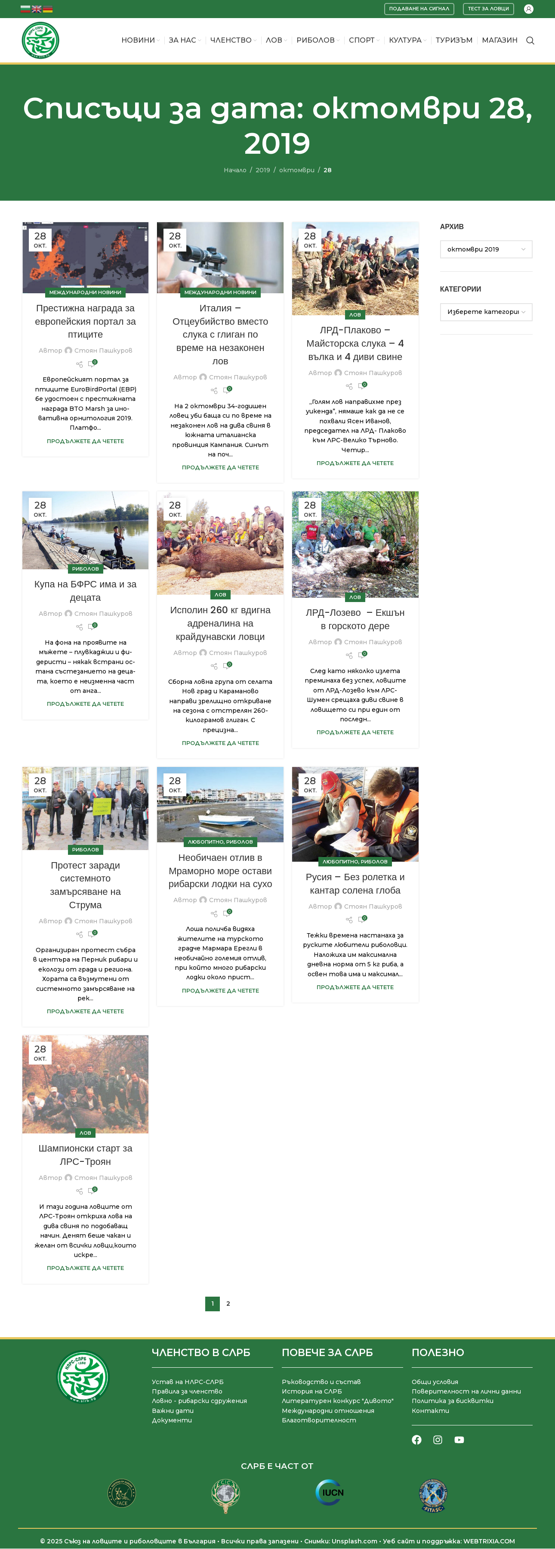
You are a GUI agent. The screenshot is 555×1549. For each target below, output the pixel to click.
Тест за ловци (488, 9)
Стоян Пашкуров (103, 351)
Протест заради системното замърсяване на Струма (85, 885)
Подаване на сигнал (419, 9)
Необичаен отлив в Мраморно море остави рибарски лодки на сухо (220, 871)
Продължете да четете (85, 441)
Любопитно (206, 842)
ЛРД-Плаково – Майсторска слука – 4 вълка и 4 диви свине (355, 344)
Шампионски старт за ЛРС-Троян (85, 1155)
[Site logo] (40, 40)
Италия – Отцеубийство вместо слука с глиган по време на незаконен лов (220, 334)
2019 (263, 170)
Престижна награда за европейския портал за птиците (85, 321)
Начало (235, 170)
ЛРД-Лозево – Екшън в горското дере (355, 619)
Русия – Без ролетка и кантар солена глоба (355, 884)
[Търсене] (530, 40)
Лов (355, 315)
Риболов (85, 569)
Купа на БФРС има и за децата (85, 591)
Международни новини (85, 293)
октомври (296, 170)
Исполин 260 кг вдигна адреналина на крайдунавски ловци (220, 624)
